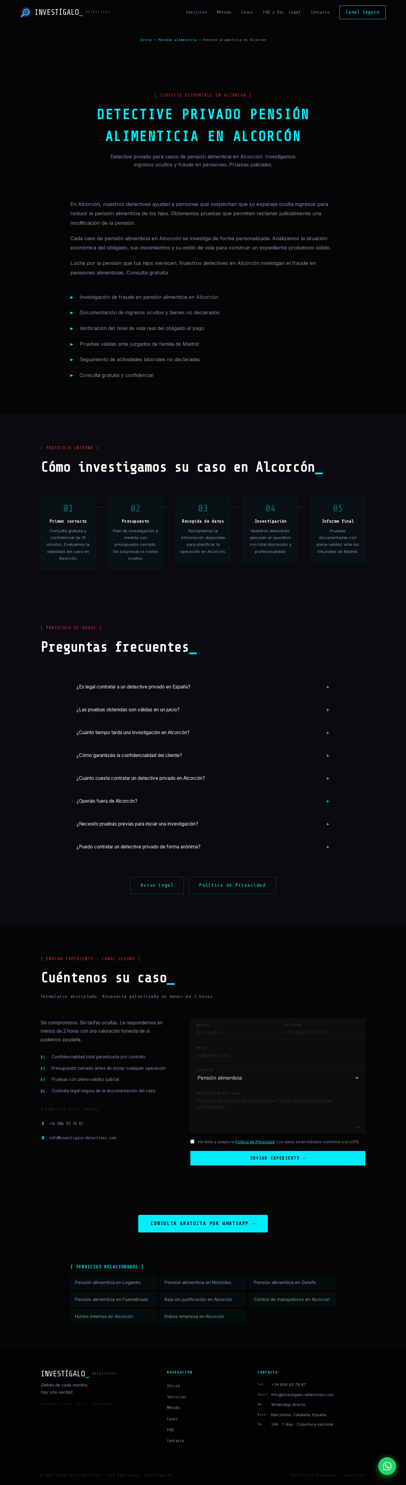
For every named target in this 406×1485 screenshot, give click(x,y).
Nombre (202, 1025)
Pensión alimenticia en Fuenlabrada (111, 1300)
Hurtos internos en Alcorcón (104, 1317)
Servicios (196, 12)
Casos (247, 12)
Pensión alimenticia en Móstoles (197, 1283)
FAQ (170, 1430)
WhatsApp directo (288, 1405)
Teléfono (293, 1025)
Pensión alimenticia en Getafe (285, 1283)
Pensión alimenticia (177, 40)
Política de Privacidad (232, 885)
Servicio (205, 1070)
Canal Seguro (362, 12)
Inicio (146, 40)
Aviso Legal (157, 885)
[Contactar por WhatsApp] (387, 1466)
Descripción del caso (218, 1093)
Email (201, 1047)
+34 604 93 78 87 (62, 1124)
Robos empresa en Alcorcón (194, 1317)
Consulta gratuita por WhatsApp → (203, 1224)
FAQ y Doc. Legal (282, 12)
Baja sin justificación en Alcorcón (198, 1300)
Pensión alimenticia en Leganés (108, 1283)
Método (224, 12)
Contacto (320, 12)
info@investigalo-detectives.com (78, 1138)
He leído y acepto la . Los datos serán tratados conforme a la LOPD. (279, 1142)
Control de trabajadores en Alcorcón (292, 1300)
